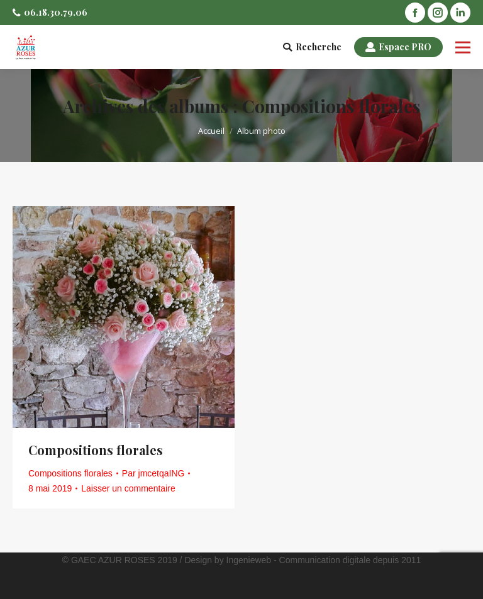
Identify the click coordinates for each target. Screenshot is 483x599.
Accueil (211, 130)
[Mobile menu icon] (462, 47)
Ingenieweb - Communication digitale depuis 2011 (323, 560)
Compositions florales (95, 449)
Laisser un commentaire (128, 488)
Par (153, 473)
